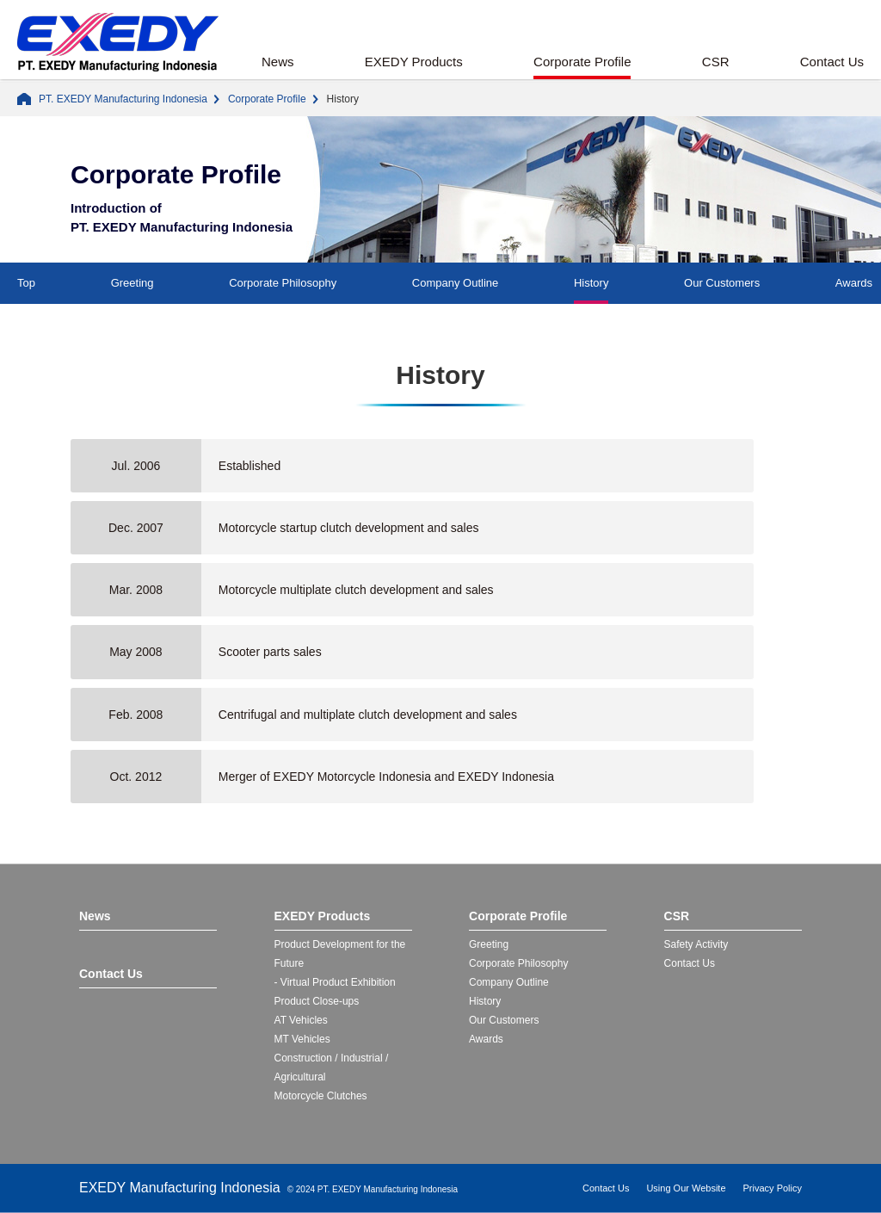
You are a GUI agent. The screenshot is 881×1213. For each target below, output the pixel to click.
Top (26, 282)
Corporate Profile (582, 61)
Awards (853, 282)
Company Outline (455, 282)
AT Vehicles (301, 1020)
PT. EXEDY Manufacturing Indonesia (123, 99)
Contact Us (832, 61)
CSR (716, 61)
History (591, 282)
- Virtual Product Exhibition (335, 982)
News (278, 61)
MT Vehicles (302, 1039)
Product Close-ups (317, 1001)
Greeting (132, 282)
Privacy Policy (772, 1188)
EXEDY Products (414, 61)
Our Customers (722, 282)
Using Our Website (685, 1188)
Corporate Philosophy (282, 282)
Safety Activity (696, 944)
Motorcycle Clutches (320, 1096)
